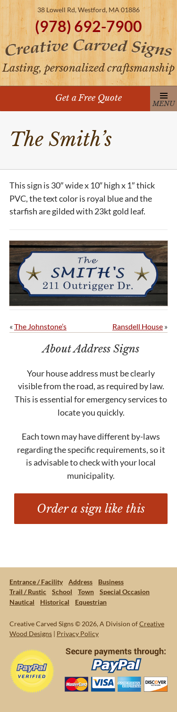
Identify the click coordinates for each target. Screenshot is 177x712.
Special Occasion (125, 592)
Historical (54, 602)
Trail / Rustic (27, 592)
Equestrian (91, 602)
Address (80, 582)
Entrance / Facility (36, 582)
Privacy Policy (78, 634)
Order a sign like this (91, 509)
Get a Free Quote (88, 97)
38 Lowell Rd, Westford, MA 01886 (88, 10)
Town (86, 592)
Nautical (21, 602)
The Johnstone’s (40, 326)
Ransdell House (137, 326)
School (62, 592)
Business (111, 582)
